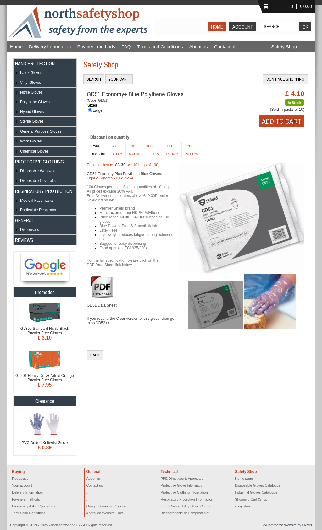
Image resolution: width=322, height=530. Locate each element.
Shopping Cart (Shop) (251, 499)
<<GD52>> (100, 323)
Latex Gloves (31, 73)
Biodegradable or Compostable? (185, 513)
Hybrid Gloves (32, 112)
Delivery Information (50, 46)
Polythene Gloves (35, 102)
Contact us (225, 46)
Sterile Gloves (32, 121)
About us (198, 46)
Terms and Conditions (160, 46)
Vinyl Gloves (30, 82)
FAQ (126, 46)
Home (16, 46)
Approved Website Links (104, 513)
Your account (22, 485)
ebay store (243, 506)
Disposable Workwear (38, 171)
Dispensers (29, 230)
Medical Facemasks (36, 200)
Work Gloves (31, 141)
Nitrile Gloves (31, 92)
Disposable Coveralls (38, 181)
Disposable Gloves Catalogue (257, 485)
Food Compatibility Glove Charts (185, 506)
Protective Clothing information (184, 492)
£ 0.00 (306, 6)
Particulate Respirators (39, 210)
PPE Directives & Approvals (182, 478)
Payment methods (96, 46)
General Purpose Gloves (40, 131)
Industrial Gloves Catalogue (256, 492)
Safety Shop (284, 46)
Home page (244, 478)
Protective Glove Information (182, 485)
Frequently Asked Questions (33, 506)
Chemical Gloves (34, 151)
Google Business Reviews (106, 506)
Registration (21, 478)
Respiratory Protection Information (187, 499)
